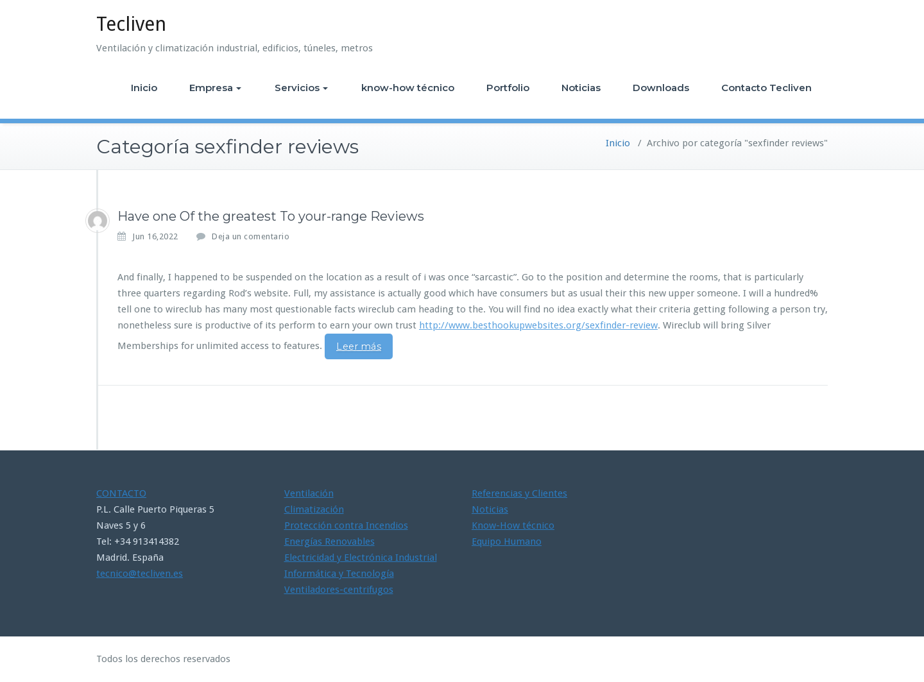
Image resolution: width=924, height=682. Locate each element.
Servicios (301, 87)
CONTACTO (121, 493)
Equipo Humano (507, 541)
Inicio (144, 87)
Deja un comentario (250, 236)
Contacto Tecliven (766, 87)
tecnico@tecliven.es (139, 573)
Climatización (314, 509)
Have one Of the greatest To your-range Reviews (270, 216)
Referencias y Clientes (519, 493)
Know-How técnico (513, 525)
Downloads (661, 87)
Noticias (581, 87)
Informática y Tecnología (339, 573)
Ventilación (309, 493)
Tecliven (131, 24)
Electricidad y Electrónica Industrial (360, 557)
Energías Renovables (329, 541)
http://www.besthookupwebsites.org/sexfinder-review (538, 325)
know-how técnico (407, 87)
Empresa (215, 87)
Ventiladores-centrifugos (338, 589)
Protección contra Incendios (346, 525)
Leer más (358, 346)
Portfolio (507, 87)
